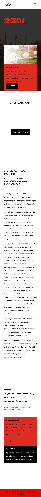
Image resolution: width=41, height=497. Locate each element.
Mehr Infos (20, 132)
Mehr (12, 86)
